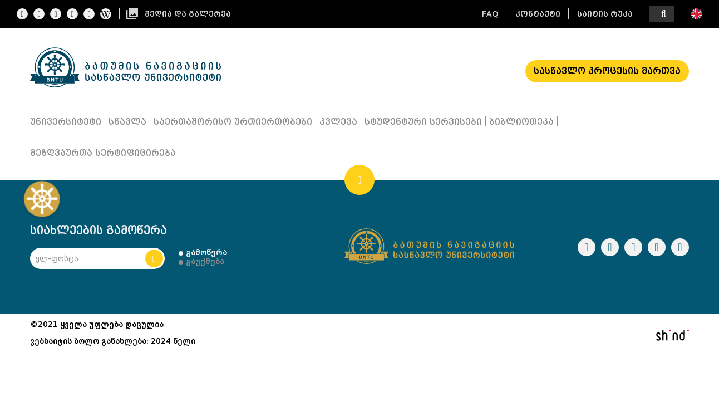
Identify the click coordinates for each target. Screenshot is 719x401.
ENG (696, 13)
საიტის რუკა (605, 13)
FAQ (490, 13)
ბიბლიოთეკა (521, 122)
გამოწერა (206, 252)
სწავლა (127, 122)
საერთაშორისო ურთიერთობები (233, 122)
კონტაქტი (537, 13)
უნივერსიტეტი (65, 122)
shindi (672, 335)
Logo (125, 67)
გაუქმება (205, 261)
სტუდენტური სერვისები (423, 122)
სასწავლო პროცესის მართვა (607, 71)
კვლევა (338, 122)
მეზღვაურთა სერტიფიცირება (103, 153)
